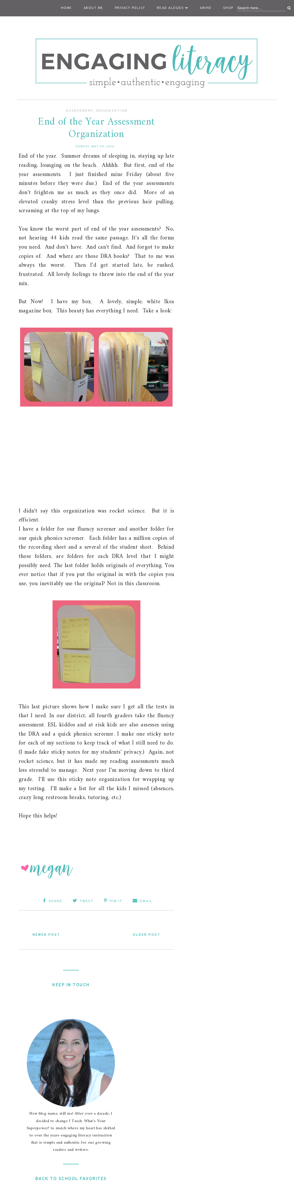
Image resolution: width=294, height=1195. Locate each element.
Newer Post (46, 935)
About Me (93, 8)
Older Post (146, 935)
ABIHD (206, 8)
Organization (111, 111)
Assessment (79, 111)
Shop (228, 8)
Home (66, 8)
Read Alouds (173, 8)
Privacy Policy (130, 8)
